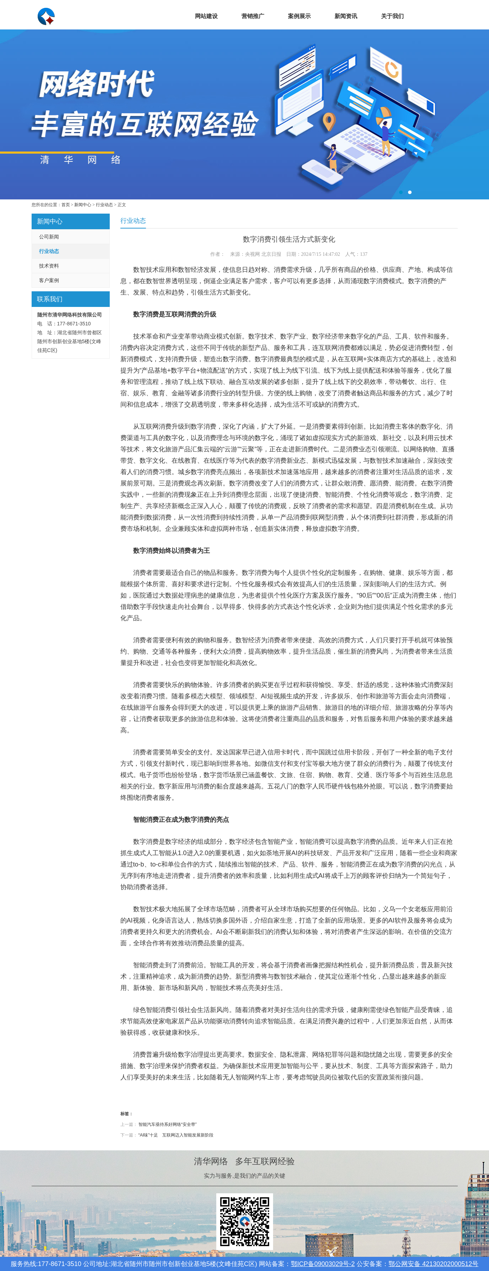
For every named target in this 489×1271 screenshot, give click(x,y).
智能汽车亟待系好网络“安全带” (167, 1124)
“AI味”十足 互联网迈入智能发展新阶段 (175, 1135)
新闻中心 (82, 204)
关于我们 (392, 16)
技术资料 (49, 266)
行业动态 (104, 204)
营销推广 (252, 16)
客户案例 (49, 280)
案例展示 (299, 16)
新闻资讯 (346, 16)
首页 (159, 16)
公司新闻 (49, 237)
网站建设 (206, 16)
